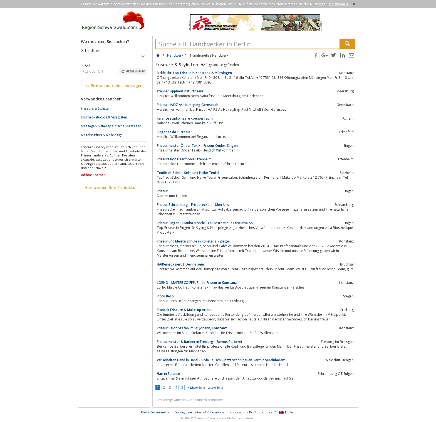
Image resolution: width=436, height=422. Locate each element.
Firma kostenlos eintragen (114, 85)
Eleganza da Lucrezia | (175, 132)
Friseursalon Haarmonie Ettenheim (184, 159)
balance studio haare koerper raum (185, 118)
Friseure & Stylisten (96, 108)
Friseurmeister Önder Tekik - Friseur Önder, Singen (197, 145)
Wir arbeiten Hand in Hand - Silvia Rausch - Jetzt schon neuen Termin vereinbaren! (221, 360)
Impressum (237, 412)
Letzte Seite (215, 388)
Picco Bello (165, 296)
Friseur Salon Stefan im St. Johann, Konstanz (192, 328)
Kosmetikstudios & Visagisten (104, 117)
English (287, 412)
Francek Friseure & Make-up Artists (184, 309)
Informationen (216, 412)
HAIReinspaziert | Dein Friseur (180, 264)
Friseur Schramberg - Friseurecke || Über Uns (193, 204)
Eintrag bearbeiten (188, 412)
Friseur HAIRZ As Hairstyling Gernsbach (187, 104)
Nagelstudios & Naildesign (102, 135)
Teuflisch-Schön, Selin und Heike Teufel (188, 172)
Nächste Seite (196, 388)
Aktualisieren (133, 71)
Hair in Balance (168, 373)
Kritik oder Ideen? (262, 412)
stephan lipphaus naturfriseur (180, 91)
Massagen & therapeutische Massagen (111, 126)
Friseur (162, 191)
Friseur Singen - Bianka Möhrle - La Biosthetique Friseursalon (205, 223)
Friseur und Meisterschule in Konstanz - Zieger (193, 241)
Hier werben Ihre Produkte (110, 187)
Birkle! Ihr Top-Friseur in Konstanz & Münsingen (194, 72)
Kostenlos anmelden (156, 412)
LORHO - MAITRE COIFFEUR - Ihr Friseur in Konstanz (197, 282)
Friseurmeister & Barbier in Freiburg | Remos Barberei (199, 341)
